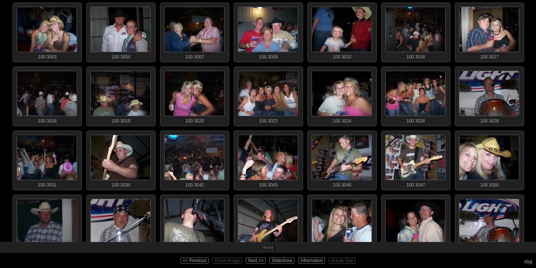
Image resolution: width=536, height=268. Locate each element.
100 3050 (489, 159)
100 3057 (415, 223)
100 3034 (120, 159)
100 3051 (47, 223)
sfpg (528, 261)
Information (311, 260)
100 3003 (47, 31)
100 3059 (489, 223)
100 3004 (120, 31)
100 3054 (268, 223)
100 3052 (120, 223)
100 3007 (194, 31)
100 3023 (268, 95)
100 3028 (489, 95)
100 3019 (120, 95)
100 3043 (268, 159)
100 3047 (415, 159)
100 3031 (47, 159)
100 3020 (194, 95)
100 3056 (342, 223)
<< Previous (195, 260)
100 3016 (415, 31)
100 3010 (342, 31)
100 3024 (342, 95)
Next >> (256, 260)
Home (268, 247)
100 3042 (194, 159)
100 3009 (268, 31)
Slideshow (282, 260)
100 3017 (489, 31)
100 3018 (47, 95)
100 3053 (194, 223)
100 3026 (415, 95)
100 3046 (342, 159)
